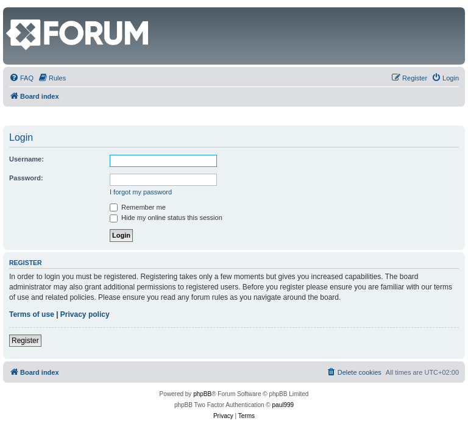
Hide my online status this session (166, 217)
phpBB (202, 394)
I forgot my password (141, 192)
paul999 (283, 405)
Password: (26, 178)
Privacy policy (85, 314)
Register (25, 340)
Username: (26, 159)
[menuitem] (21, 78)
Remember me (138, 207)
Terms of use (31, 314)
